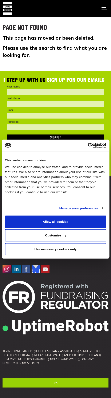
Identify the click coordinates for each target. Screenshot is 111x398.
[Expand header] (104, 8)
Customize (55, 235)
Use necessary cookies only (55, 249)
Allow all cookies (55, 221)
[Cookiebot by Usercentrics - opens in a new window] (87, 145)
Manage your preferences (78, 208)
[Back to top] (55, 383)
